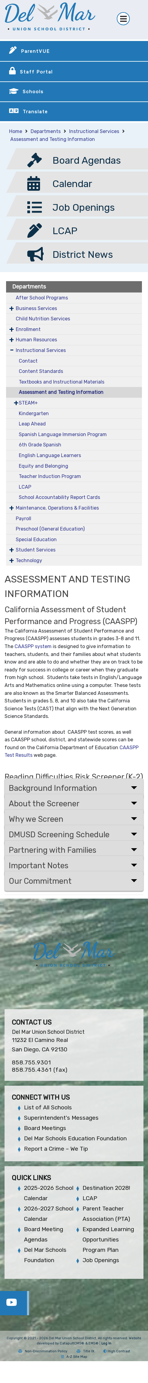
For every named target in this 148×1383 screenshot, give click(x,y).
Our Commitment (40, 881)
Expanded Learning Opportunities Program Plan (108, 1239)
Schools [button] (33, 91)
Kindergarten (34, 413)
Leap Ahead (32, 424)
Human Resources (36, 340)
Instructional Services (94, 131)
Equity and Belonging (43, 466)
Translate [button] (35, 111)
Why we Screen (36, 819)
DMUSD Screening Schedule (59, 834)
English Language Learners (50, 455)
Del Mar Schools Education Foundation (75, 1138)
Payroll (23, 518)
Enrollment (28, 329)
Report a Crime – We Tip (56, 1148)
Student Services (36, 550)
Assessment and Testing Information (52, 139)
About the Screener (44, 803)
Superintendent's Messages (61, 1117)
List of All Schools (48, 1107)
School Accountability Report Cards (59, 497)
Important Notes (39, 865)
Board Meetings (45, 1128)
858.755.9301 (31, 1062)
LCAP (25, 487)
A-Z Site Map (74, 1357)
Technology (29, 560)
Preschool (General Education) (50, 529)
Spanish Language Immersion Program (63, 434)
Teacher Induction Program (50, 476)
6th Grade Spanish (40, 445)
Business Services (36, 308)
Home (15, 131)
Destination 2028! (106, 1187)
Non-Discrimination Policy (42, 1351)
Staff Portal (36, 72)
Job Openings (100, 1260)
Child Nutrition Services (43, 319)
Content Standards (41, 371)
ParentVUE (35, 51)
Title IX (85, 1351)
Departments (46, 131)
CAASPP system (33, 646)
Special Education (36, 539)
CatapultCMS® (72, 1343)
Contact (28, 361)
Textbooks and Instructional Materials (61, 382)
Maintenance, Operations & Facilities (57, 508)
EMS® (94, 1343)
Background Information (53, 788)
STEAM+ (28, 403)
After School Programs (42, 298)
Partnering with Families (52, 850)
